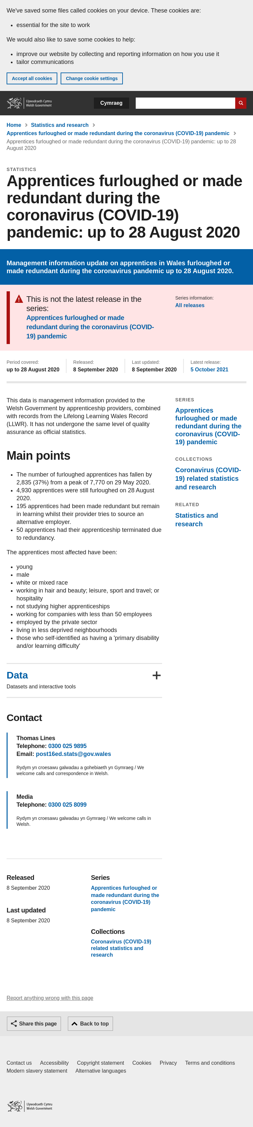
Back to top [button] (94, 1023)
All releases (190, 305)
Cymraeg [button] (111, 103)
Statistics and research (60, 125)
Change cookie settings (92, 78)
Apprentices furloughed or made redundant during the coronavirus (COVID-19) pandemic (118, 133)
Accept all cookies (32, 78)
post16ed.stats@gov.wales (73, 754)
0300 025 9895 (67, 746)
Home (14, 125)
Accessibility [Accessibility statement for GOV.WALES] (54, 1063)
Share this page (38, 1023)
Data (17, 675)
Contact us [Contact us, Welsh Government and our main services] (19, 1063)
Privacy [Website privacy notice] (168, 1063)
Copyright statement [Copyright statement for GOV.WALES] (100, 1063)
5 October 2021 (209, 369)
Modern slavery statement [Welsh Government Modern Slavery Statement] (37, 1071)
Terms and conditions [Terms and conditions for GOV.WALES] (210, 1063)
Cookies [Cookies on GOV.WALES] (142, 1063)
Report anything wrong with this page (50, 998)
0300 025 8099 (67, 804)
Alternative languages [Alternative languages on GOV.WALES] (100, 1071)
